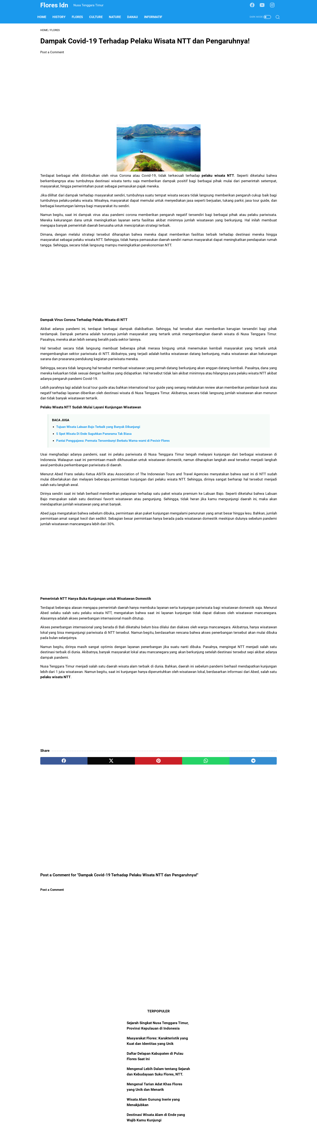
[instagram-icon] (274, 5)
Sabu (237, 229)
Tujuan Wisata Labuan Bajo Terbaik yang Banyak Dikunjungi (98, 483)
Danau (135, 17)
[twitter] (88, 860)
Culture (99, 17)
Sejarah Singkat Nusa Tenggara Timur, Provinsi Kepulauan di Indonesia (242, 52)
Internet (221, 197)
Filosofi (256, 221)
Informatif (156, 17)
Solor (237, 237)
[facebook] (56, 860)
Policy (163, 1110)
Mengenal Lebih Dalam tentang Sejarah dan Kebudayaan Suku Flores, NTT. (242, 104)
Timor (220, 204)
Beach (239, 189)
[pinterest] (119, 860)
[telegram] (183, 860)
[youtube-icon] (264, 5)
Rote (243, 204)
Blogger (255, 213)
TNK (249, 197)
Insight (236, 197)
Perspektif (259, 204)
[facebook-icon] (254, 5)
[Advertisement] (119, 103)
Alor (232, 204)
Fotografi (222, 229)
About (134, 1110)
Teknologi (238, 213)
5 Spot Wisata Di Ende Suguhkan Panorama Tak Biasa (94, 490)
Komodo (222, 237)
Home (44, 17)
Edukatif (254, 189)
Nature (118, 17)
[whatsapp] (151, 860)
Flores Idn (54, 5)
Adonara (251, 229)
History (61, 17)
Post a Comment (52, 66)
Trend (266, 229)
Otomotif (239, 221)
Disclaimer (179, 1110)
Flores (80, 17)
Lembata (222, 221)
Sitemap (148, 1110)
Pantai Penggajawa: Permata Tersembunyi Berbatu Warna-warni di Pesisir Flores (113, 497)
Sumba (221, 213)
